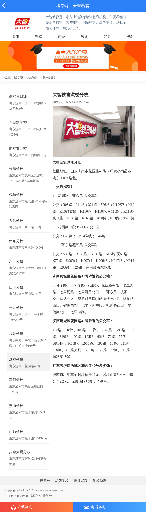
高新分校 (16, 380)
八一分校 (16, 261)
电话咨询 (94, 507)
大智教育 (81, 6)
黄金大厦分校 (19, 452)
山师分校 (16, 432)
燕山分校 (16, 406)
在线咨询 (21, 507)
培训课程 (80, 480)
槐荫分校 (16, 195)
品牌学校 (62, 480)
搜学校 (62, 6)
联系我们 (48, 77)
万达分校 (16, 220)
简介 (61, 37)
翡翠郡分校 (18, 148)
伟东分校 (16, 241)
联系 (107, 37)
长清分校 (16, 169)
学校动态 (99, 480)
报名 (130, 37)
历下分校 (16, 287)
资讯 (84, 37)
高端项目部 (18, 96)
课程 (38, 37)
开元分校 (16, 307)
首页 (15, 37)
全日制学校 (18, 122)
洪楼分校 (16, 359)
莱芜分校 (16, 333)
